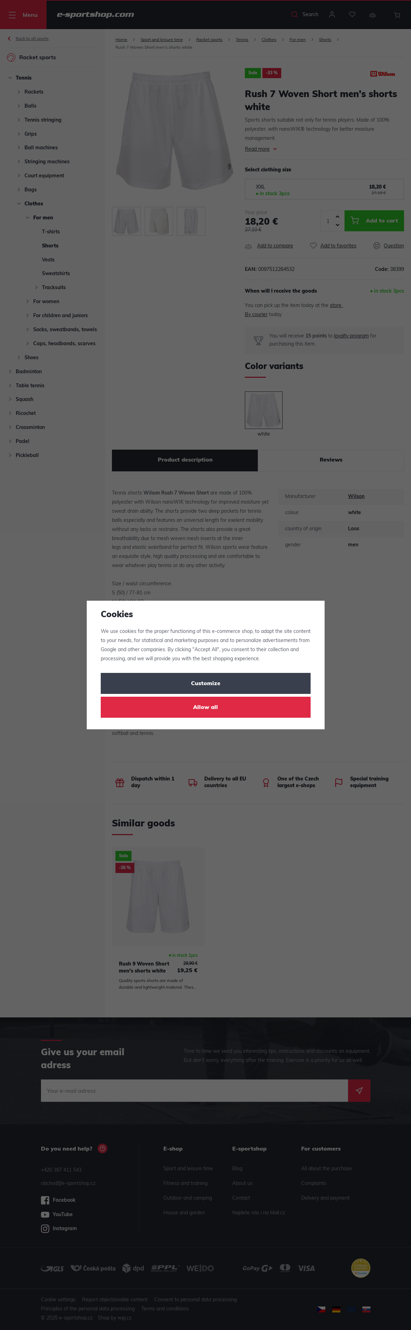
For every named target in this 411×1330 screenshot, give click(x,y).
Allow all (205, 707)
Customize (205, 684)
